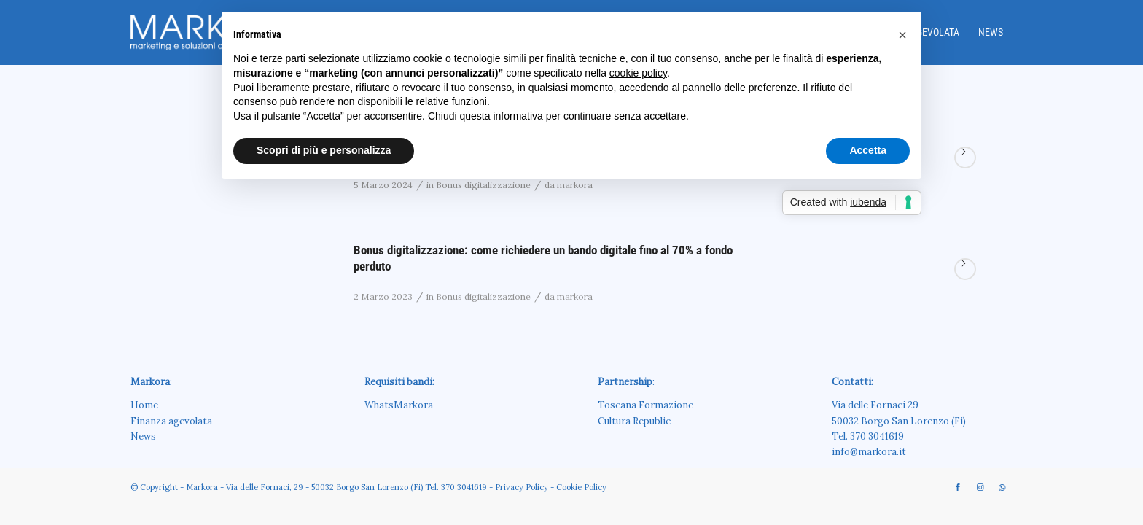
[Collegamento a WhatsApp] (1002, 487)
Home (144, 405)
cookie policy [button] (638, 73)
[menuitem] (991, 32)
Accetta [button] (867, 150)
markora (575, 296)
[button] (902, 35)
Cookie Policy (581, 487)
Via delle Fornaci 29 (875, 405)
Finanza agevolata (171, 421)
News (143, 436)
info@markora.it (869, 452)
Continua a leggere (965, 157)
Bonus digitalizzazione (483, 296)
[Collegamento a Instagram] (980, 487)
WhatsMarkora (398, 405)
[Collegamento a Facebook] (958, 487)
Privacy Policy (521, 487)
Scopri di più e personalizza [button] (324, 150)
